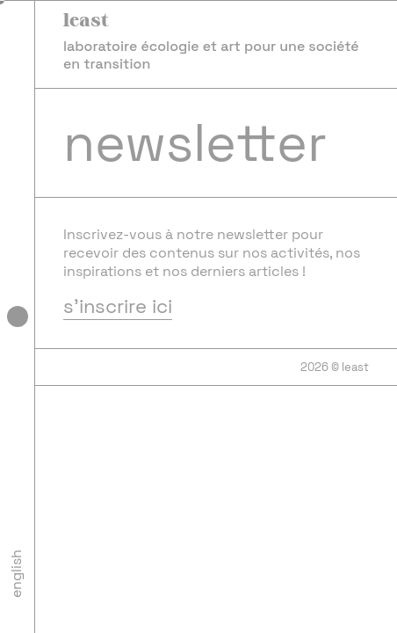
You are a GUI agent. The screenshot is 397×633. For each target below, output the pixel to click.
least (86, 19)
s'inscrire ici (117, 307)
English (16, 573)
